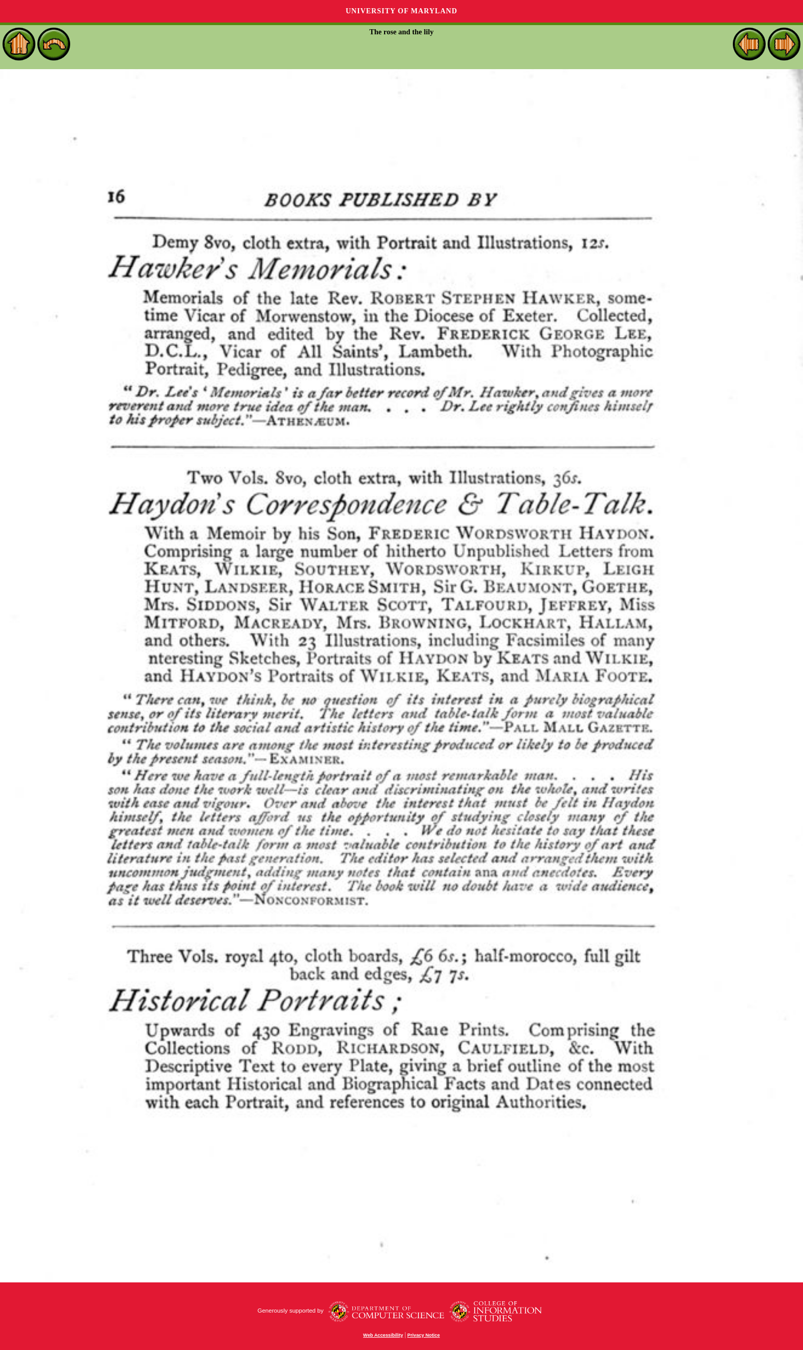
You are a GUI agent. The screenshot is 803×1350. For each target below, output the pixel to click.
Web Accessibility (383, 1335)
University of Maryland (401, 11)
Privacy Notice (423, 1335)
